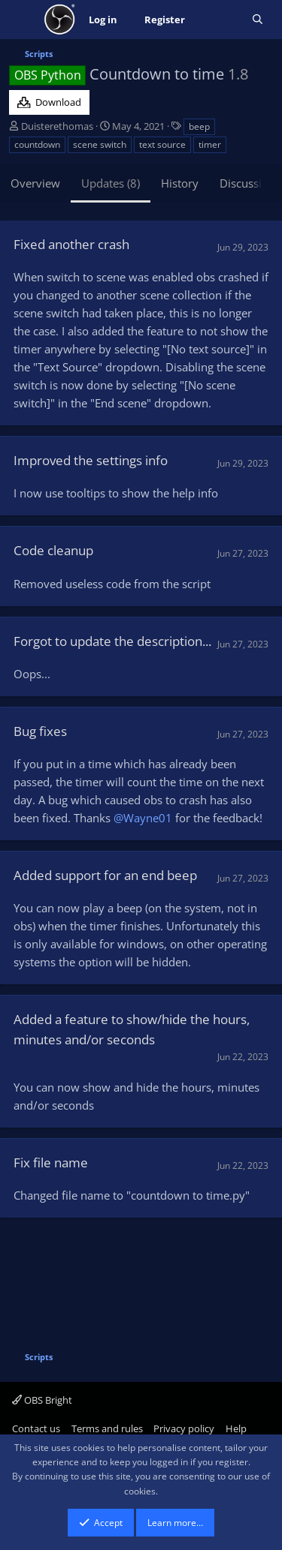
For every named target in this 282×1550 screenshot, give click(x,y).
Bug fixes (40, 731)
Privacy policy (183, 1428)
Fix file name (51, 1162)
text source (162, 144)
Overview (35, 183)
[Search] (257, 20)
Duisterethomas (57, 126)
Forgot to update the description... (112, 641)
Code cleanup (53, 550)
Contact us (36, 1428)
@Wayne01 (143, 817)
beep (199, 126)
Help (236, 1428)
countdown (37, 144)
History (180, 183)
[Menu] (22, 19)
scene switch (99, 144)
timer (210, 144)
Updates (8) (110, 183)
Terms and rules (107, 1428)
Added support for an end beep (105, 875)
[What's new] (218, 20)
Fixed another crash (71, 244)
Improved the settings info (91, 460)
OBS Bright (42, 1400)
